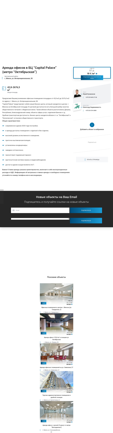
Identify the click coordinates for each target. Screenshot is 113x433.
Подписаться (86, 210)
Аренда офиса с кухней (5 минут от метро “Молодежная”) (57, 426)
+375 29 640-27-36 (91, 97)
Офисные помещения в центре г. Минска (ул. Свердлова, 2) (56, 308)
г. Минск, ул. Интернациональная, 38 (19, 78)
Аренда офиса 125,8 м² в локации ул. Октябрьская (56, 338)
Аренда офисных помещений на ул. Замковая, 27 (56, 367)
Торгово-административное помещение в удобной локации (56, 396)
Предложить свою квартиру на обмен (92, 77)
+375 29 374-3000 (91, 110)
